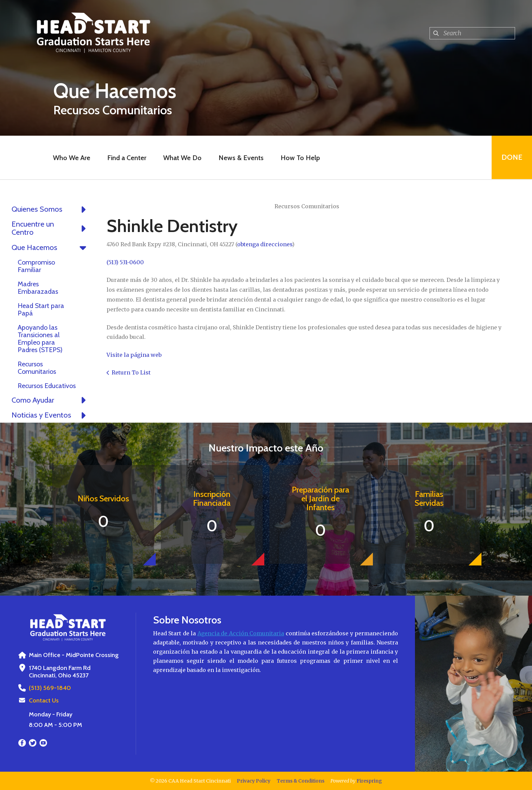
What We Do (182, 158)
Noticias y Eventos (51, 415)
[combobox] (472, 33)
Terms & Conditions (300, 781)
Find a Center (126, 158)
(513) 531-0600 (125, 262)
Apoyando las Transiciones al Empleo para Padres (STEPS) (40, 338)
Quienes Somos (51, 209)
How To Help (300, 158)
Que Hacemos (51, 247)
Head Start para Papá (41, 309)
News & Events (240, 158)
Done (511, 157)
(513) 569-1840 (49, 688)
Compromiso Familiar (36, 266)
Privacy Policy (253, 781)
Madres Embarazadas (38, 287)
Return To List (131, 372)
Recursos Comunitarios (37, 367)
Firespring (369, 781)
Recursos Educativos (47, 386)
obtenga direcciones (264, 244)
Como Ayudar (51, 400)
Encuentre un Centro (51, 228)
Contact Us (44, 700)
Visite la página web (134, 354)
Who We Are (71, 158)
